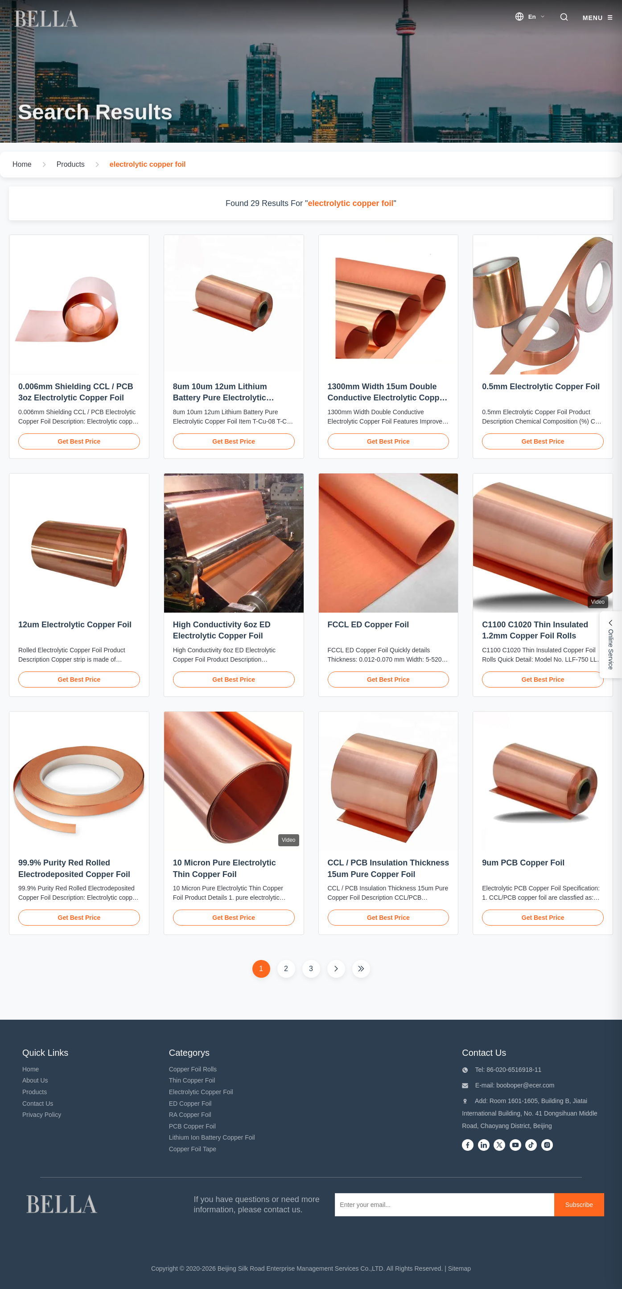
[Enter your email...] (442, 1205)
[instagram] (547, 1145)
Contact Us (37, 1103)
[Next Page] (336, 969)
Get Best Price (79, 441)
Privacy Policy (41, 1114)
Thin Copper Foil (192, 1080)
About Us (35, 1080)
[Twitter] (499, 1145)
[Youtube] (515, 1145)
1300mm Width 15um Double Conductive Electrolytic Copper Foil (387, 397)
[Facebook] (468, 1145)
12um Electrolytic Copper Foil (75, 624)
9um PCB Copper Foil (523, 862)
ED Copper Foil (190, 1103)
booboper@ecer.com (524, 1085)
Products (34, 1091)
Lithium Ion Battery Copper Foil (212, 1137)
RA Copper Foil (190, 1114)
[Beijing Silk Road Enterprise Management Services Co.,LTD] (63, 1205)
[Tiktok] (531, 1145)
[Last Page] (361, 969)
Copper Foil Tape (192, 1149)
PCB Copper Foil (192, 1126)
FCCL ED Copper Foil (368, 624)
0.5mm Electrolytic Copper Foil (541, 386)
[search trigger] (564, 17)
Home (30, 1069)
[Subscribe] (579, 1204)
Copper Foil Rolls (193, 1069)
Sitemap (459, 1268)
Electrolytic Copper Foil (201, 1091)
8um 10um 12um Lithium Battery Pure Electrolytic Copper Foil (220, 397)
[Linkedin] (484, 1145)
